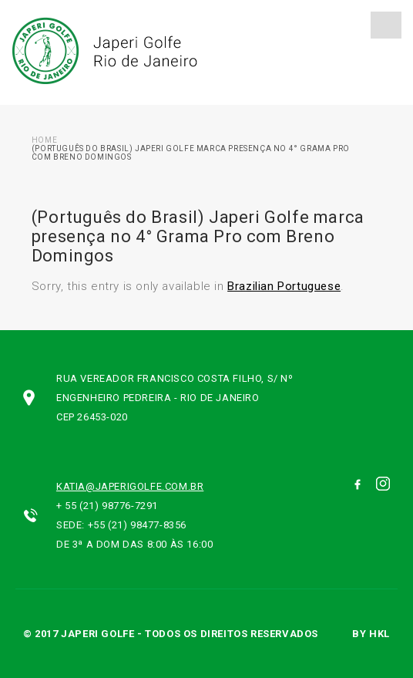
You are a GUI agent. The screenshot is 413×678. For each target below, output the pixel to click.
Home (44, 140)
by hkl (371, 633)
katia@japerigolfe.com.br (129, 486)
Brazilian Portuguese (284, 286)
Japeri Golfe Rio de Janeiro (102, 51)
